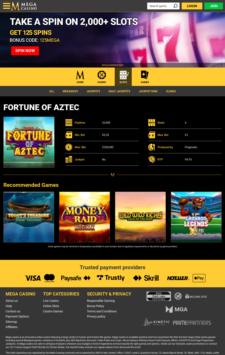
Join (214, 6)
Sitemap (11, 321)
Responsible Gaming (101, 300)
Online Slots (51, 306)
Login (192, 6)
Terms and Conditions (102, 311)
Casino (101, 82)
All (51, 91)
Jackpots (93, 91)
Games (145, 82)
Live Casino (51, 300)
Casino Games (53, 311)
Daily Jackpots (119, 91)
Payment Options (17, 316)
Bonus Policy (95, 306)
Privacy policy (96, 316)
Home (80, 82)
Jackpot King (148, 91)
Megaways (70, 91)
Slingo (171, 91)
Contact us (13, 311)
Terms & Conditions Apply (112, 65)
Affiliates (12, 327)
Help (9, 306)
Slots (123, 82)
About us (12, 300)
